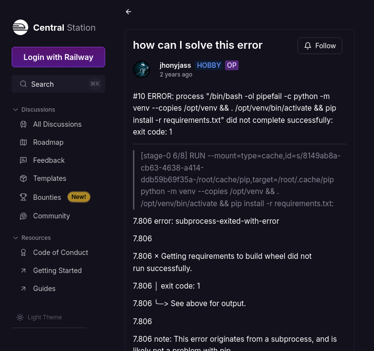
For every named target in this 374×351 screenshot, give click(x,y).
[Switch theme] (39, 317)
